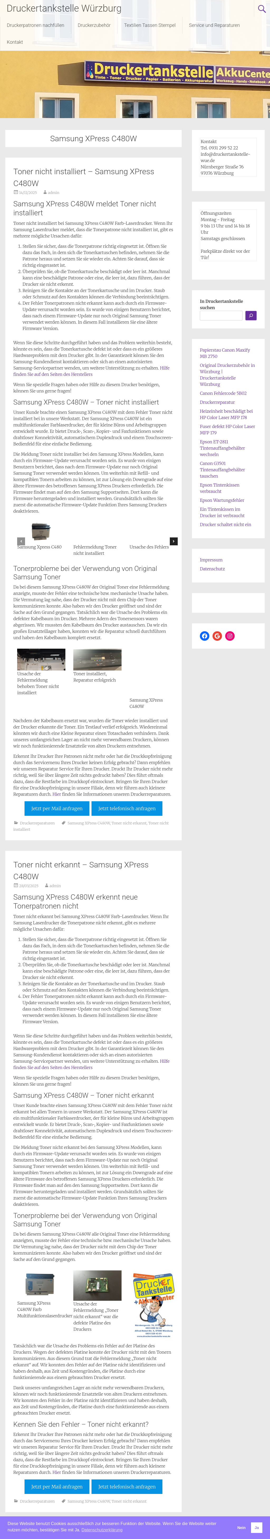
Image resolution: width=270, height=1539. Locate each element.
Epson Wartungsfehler (222, 500)
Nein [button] (241, 1528)
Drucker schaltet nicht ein (225, 524)
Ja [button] (257, 1528)
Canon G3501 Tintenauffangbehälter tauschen (222, 470)
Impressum (211, 559)
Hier (56, 794)
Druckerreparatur (217, 402)
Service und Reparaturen (214, 25)
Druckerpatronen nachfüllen (35, 25)
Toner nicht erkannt (129, 823)
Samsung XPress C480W (89, 823)
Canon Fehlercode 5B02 (223, 393)
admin (53, 192)
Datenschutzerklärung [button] (102, 1530)
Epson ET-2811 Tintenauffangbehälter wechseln (222, 448)
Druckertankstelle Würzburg (64, 8)
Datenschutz (212, 568)
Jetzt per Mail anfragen (57, 808)
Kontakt (15, 42)
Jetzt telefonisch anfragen (127, 808)
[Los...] (251, 316)
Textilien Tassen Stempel (150, 25)
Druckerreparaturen (37, 823)
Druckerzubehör (94, 25)
